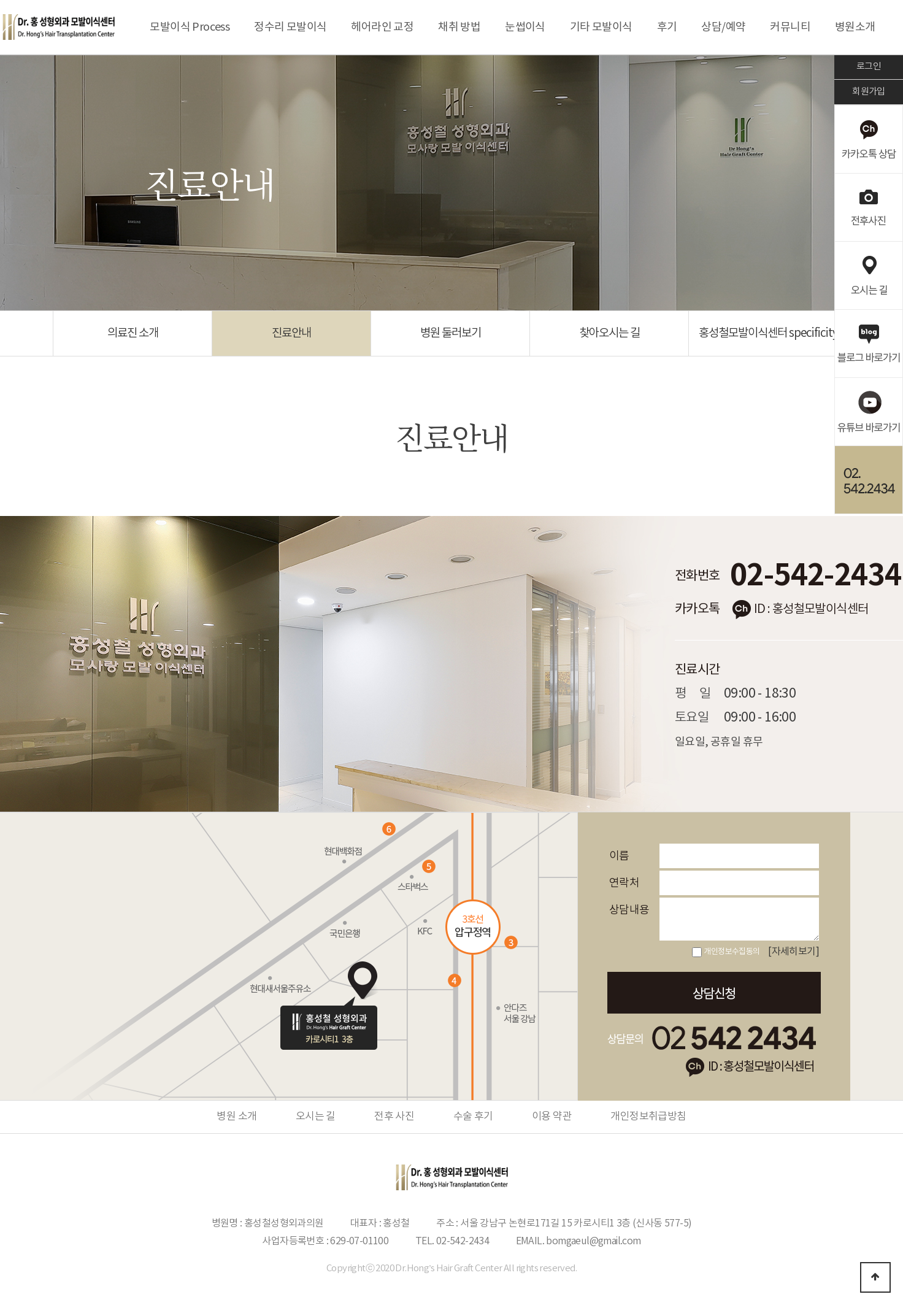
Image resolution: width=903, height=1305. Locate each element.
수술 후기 (473, 1117)
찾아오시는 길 (609, 333)
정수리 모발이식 (290, 27)
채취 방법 (459, 27)
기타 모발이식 (601, 27)
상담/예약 (723, 27)
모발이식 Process (189, 27)
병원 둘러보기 (450, 333)
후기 (667, 27)
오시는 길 (316, 1117)
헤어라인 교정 (382, 27)
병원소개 (855, 27)
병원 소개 (236, 1117)
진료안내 (291, 333)
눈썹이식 (525, 27)
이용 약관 (552, 1117)
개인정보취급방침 (648, 1117)
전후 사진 (394, 1117)
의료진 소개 (132, 333)
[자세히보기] (793, 951)
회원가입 (868, 92)
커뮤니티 (790, 27)
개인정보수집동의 (731, 952)
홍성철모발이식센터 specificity (768, 333)
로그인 (868, 66)
